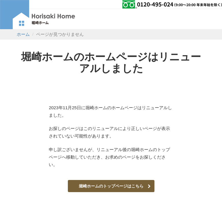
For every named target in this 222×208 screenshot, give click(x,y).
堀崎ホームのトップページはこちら (115, 186)
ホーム (23, 34)
